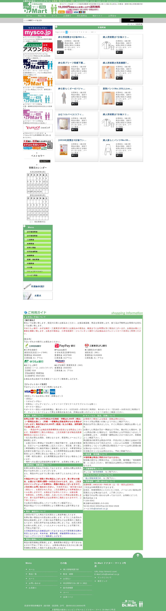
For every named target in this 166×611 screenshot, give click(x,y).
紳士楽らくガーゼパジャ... (71, 89)
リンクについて (105, 577)
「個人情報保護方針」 (93, 478)
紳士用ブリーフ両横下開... (71, 63)
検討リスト (98, 16)
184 (92, 32)
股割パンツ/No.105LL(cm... (117, 89)
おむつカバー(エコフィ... (71, 114)
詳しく (60, 52)
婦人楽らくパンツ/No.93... (117, 140)
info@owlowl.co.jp (99, 509)
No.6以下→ (45, 161)
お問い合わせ (35, 583)
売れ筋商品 (82, 16)
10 (86, 32)
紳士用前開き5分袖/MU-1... (72, 37)
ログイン (65, 4)
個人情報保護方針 (136, 4)
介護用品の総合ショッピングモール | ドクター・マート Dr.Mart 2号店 (84, 610)
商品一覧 (42, 16)
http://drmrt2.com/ (108, 572)
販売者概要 (84, 4)
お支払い (115, 4)
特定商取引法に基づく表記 (100, 4)
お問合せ (112, 16)
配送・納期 (124, 4)
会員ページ (74, 4)
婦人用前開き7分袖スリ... (116, 37)
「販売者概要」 (98, 472)
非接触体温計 (38, 286)
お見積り (67, 16)
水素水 (38, 296)
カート (55, 16)
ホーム (29, 16)
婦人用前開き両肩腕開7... (116, 63)
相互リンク (103, 581)
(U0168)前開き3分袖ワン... (72, 140)
